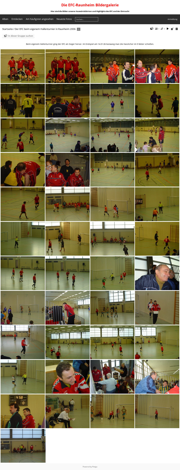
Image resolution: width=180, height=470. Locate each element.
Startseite (7, 29)
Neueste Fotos (64, 19)
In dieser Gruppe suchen (20, 35)
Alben (5, 19)
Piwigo (94, 466)
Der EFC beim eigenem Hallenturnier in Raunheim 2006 (45, 29)
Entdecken (17, 19)
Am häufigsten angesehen (39, 19)
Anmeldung (172, 19)
